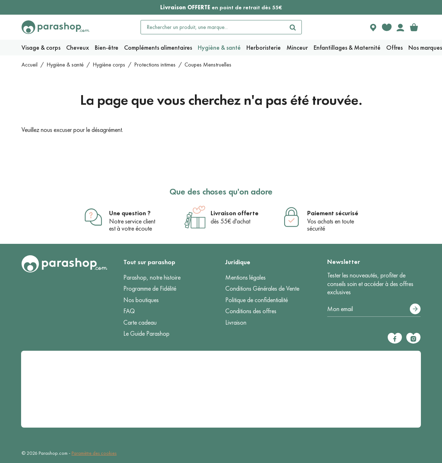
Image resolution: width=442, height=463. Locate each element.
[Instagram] (413, 338)
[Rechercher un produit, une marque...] (213, 27)
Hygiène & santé (65, 64)
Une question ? (130, 213)
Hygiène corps (109, 64)
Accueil (29, 64)
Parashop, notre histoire (152, 277)
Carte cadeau (140, 322)
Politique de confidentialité (256, 300)
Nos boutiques (141, 300)
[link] (414, 27)
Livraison (235, 322)
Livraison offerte (235, 213)
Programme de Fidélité (149, 288)
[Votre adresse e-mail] (374, 309)
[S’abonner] (415, 309)
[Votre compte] (400, 27)
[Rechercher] (292, 27)
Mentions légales (245, 277)
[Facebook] (395, 338)
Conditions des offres (250, 311)
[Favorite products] (386, 27)
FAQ (129, 311)
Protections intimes (155, 64)
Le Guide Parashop (146, 334)
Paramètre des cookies (94, 453)
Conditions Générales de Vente (262, 288)
